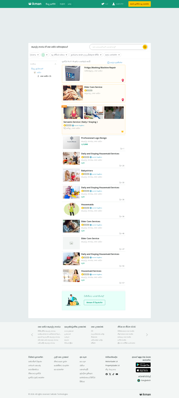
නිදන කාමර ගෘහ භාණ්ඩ (125, 334)
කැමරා (66, 340)
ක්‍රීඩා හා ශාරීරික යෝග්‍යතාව (126, 343)
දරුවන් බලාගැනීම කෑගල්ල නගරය (49, 337)
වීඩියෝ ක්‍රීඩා (68, 343)
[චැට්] (104, 4)
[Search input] (116, 47)
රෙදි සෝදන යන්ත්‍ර (96, 340)
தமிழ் (69, 4)
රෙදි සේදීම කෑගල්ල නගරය (46, 343)
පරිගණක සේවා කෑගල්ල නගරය (48, 340)
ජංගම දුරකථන (69, 331)
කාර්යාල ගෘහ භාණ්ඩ (124, 337)
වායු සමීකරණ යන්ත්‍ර (97, 334)
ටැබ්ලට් (66, 337)
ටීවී (92, 331)
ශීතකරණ (94, 337)
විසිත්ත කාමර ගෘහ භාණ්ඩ (126, 331)
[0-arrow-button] (32, 334)
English (62, 4)
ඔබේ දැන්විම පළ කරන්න (139, 4)
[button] (115, 62)
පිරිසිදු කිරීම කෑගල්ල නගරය (47, 331)
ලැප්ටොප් (67, 334)
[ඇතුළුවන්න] (117, 4)
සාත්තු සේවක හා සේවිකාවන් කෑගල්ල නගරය (49, 334)
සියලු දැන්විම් (50, 4)
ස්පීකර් (93, 343)
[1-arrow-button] (147, 334)
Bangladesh (144, 380)
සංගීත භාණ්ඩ (122, 340)
